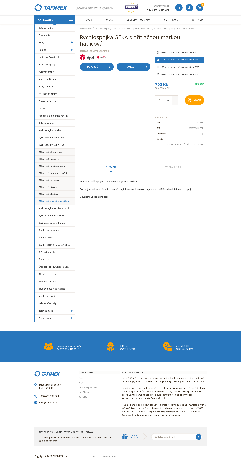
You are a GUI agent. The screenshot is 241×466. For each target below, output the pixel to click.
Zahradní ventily (48, 303)
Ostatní (43, 108)
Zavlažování (57, 318)
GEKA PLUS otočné (48, 187)
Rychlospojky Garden (50, 130)
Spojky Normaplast (49, 230)
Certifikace (171, 19)
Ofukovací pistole (48, 101)
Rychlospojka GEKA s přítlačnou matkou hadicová (172, 29)
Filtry (57, 42)
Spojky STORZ (46, 237)
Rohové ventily (47, 123)
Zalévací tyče (57, 310)
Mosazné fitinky (47, 79)
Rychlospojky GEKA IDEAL (52, 137)
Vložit (194, 100)
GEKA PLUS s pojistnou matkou (54, 201)
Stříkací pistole (47, 252)
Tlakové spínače (47, 281)
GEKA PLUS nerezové (49, 180)
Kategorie (55, 19)
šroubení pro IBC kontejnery (54, 266)
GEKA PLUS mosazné (49, 159)
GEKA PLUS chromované (51, 152)
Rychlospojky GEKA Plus (57, 144)
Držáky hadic (46, 27)
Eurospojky (45, 35)
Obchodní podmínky (138, 19)
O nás (109, 19)
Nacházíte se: (86, 29)
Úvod (89, 19)
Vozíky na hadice (48, 296)
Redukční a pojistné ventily (53, 115)
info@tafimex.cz (161, 5)
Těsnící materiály (48, 274)
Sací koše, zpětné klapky (52, 222)
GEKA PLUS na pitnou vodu (52, 166)
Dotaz (138, 67)
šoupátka (44, 259)
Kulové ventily (46, 71)
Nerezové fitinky (48, 93)
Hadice (57, 49)
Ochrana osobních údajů (104, 456)
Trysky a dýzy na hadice (52, 288)
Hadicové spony (47, 64)
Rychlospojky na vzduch (52, 215)
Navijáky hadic (47, 86)
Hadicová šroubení (49, 57)
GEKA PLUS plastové (49, 194)
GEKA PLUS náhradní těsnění (53, 173)
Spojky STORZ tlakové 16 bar (54, 244)
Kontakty (197, 19)
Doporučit (100, 67)
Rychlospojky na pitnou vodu (54, 208)
